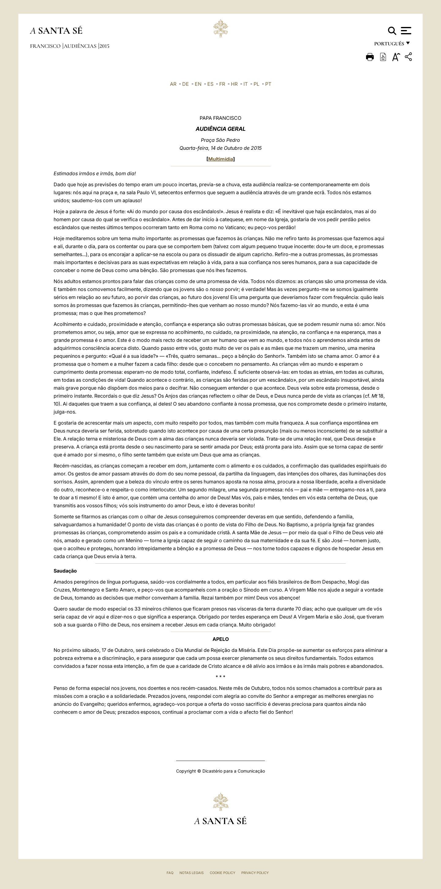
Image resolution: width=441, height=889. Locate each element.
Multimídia (220, 159)
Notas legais (191, 873)
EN (198, 84)
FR (222, 84)
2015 (104, 46)
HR (234, 84)
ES (210, 84)
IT (245, 84)
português (389, 45)
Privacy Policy (255, 873)
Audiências (81, 46)
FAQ (170, 873)
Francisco (46, 46)
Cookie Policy (222, 873)
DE (185, 84)
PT (268, 84)
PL (256, 84)
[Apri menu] (405, 30)
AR (173, 84)
